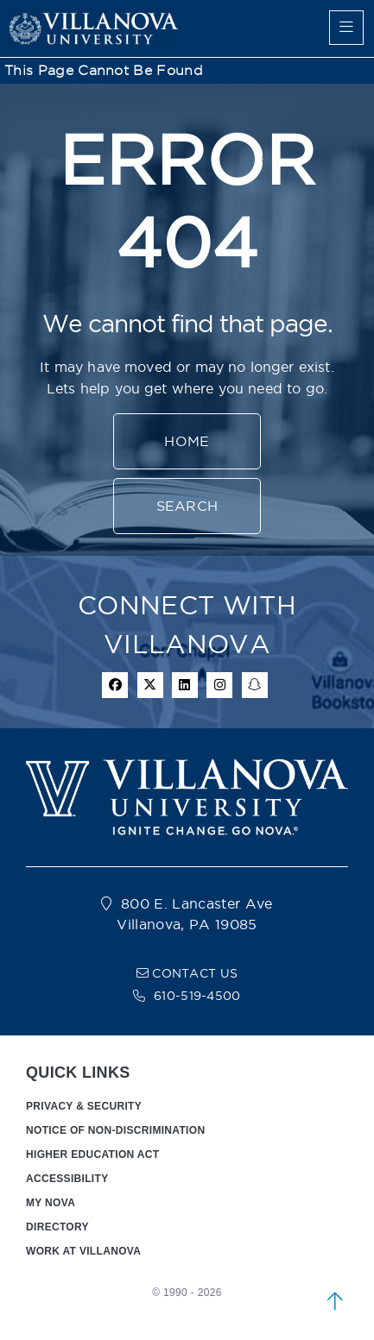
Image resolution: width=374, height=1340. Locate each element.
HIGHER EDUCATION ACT (92, 1154)
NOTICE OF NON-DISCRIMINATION (115, 1130)
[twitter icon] (150, 685)
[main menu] (346, 27)
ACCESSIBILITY (67, 1179)
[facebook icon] (115, 685)
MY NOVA (50, 1203)
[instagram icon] (219, 685)
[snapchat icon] (255, 685)
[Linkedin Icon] (185, 685)
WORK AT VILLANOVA (83, 1251)
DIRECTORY (57, 1227)
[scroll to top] (335, 1301)
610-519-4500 (197, 996)
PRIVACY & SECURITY (84, 1106)
